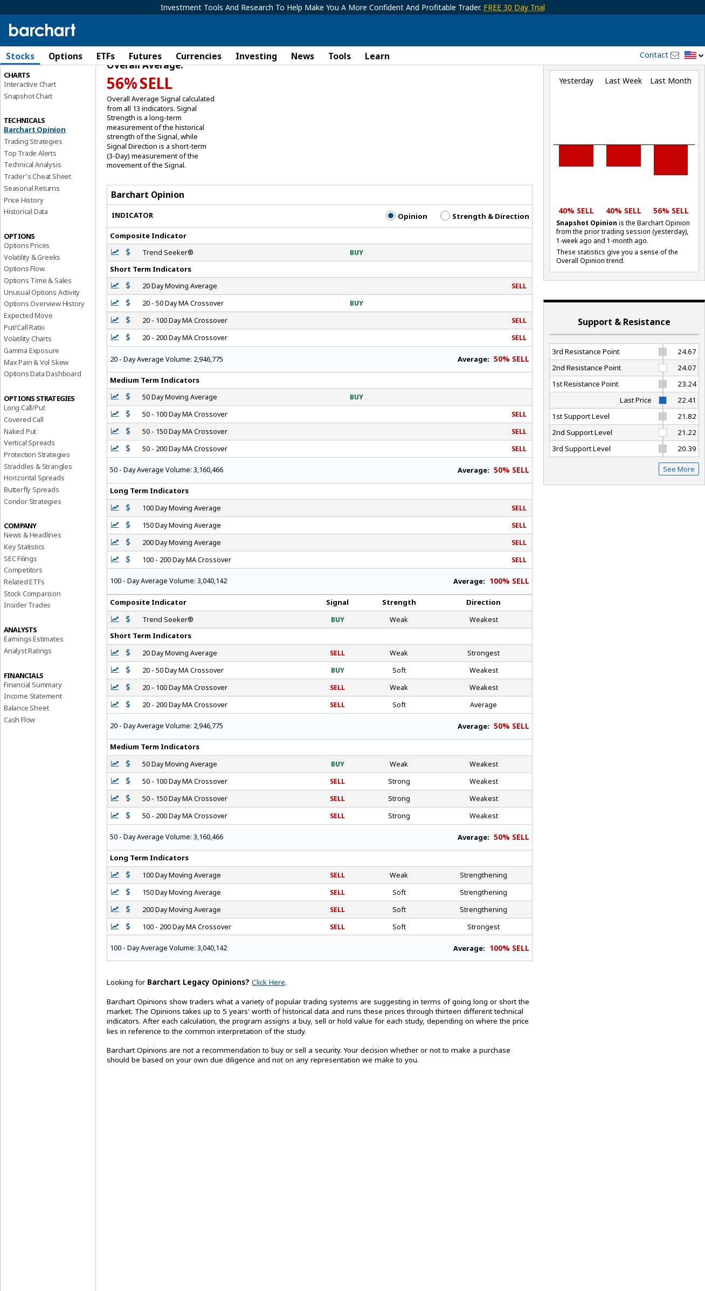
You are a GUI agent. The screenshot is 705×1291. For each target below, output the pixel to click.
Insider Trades (27, 651)
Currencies (199, 56)
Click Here (268, 1028)
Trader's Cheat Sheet (37, 222)
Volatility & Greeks (32, 303)
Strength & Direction (484, 262)
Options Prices (27, 291)
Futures (145, 56)
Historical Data (26, 258)
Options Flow (24, 315)
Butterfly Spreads (31, 535)
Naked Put (20, 477)
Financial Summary (33, 730)
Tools (339, 56)
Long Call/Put (24, 454)
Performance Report (36, 96)
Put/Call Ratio (24, 373)
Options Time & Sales (38, 326)
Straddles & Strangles (38, 512)
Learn (377, 56)
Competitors (23, 616)
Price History (23, 246)
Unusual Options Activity (42, 338)
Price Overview (27, 84)
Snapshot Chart (28, 142)
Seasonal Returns (32, 234)
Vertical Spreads (29, 489)
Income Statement (33, 742)
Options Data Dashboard (42, 420)
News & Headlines (32, 581)
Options (65, 56)
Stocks (20, 56)
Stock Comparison (32, 639)
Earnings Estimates (33, 685)
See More (679, 515)
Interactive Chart (30, 130)
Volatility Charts (28, 385)
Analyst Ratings (28, 696)
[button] (694, 56)
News (302, 56)
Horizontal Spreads (34, 524)
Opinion (406, 262)
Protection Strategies (37, 500)
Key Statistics (24, 592)
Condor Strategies (32, 547)
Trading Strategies (33, 187)
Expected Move (28, 361)
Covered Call (24, 465)
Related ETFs (24, 627)
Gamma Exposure (31, 396)
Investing (256, 56)
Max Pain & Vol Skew (36, 408)
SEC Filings (20, 604)
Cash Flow (19, 765)
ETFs (105, 56)
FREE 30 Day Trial (514, 7)
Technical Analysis (32, 211)
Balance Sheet (26, 753)
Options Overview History (44, 350)
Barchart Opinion (35, 176)
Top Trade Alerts (30, 199)
